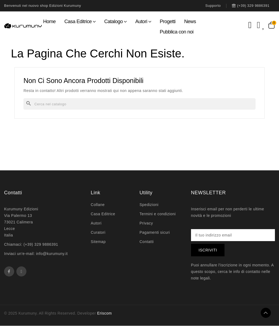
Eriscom (104, 313)
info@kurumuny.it (52, 253)
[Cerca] (139, 104)
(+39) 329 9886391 (40, 244)
